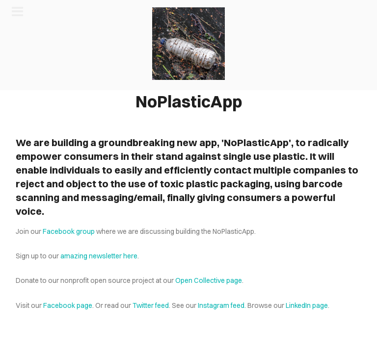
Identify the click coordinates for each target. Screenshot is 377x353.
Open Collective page (208, 280)
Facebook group (69, 231)
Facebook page (67, 305)
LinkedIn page (307, 305)
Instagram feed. (222, 305)
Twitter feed (151, 305)
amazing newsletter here (98, 256)
